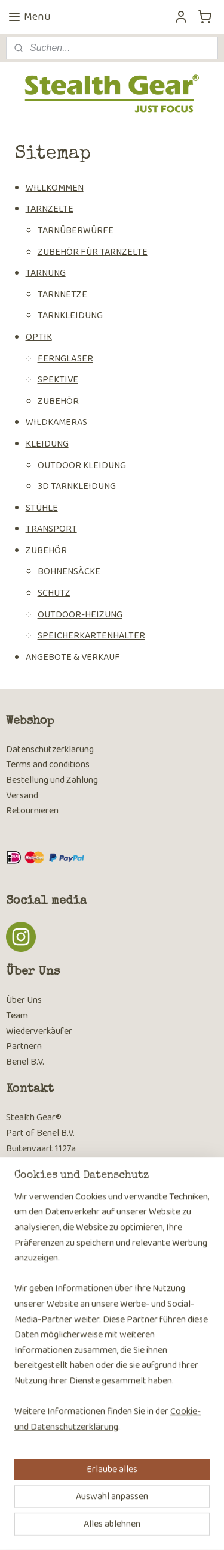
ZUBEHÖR (58, 401)
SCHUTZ (54, 593)
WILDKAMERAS (56, 422)
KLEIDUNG (47, 443)
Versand (22, 795)
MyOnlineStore (116, 1527)
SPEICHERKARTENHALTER (91, 636)
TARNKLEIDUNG (70, 316)
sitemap (103, 1508)
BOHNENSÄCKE (69, 572)
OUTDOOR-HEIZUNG (80, 614)
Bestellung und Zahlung (52, 780)
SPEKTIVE (58, 379)
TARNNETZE (62, 294)
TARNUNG (46, 273)
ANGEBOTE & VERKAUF (73, 657)
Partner (21, 1046)
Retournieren (32, 810)
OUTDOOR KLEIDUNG (82, 465)
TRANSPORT (51, 529)
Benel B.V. (25, 1061)
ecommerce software (159, 1508)
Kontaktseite (31, 1209)
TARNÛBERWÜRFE (75, 230)
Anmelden (35, 1372)
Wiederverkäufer (39, 1031)
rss (122, 1508)
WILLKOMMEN (55, 187)
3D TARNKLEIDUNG (77, 486)
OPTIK (39, 337)
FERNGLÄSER (65, 358)
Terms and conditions (48, 764)
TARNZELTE (49, 209)
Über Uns (24, 1000)
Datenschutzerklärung (50, 749)
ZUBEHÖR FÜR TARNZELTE (93, 252)
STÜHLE (42, 507)
